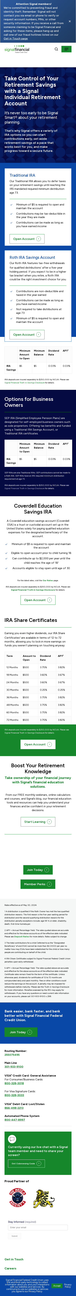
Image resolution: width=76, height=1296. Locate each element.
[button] (66, 49)
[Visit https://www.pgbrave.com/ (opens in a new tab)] (44, 1199)
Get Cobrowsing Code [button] (23, 1164)
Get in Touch (14, 1254)
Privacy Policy (67, 1285)
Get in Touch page (16, 38)
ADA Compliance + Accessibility (28, 1272)
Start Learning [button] (34, 822)
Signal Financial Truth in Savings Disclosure (25, 382)
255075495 (12, 1054)
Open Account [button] (24, 239)
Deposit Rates (21, 936)
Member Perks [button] (34, 884)
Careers (10, 1263)
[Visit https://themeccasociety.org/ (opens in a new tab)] (18, 1197)
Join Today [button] (35, 870)
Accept (57, 1285)
